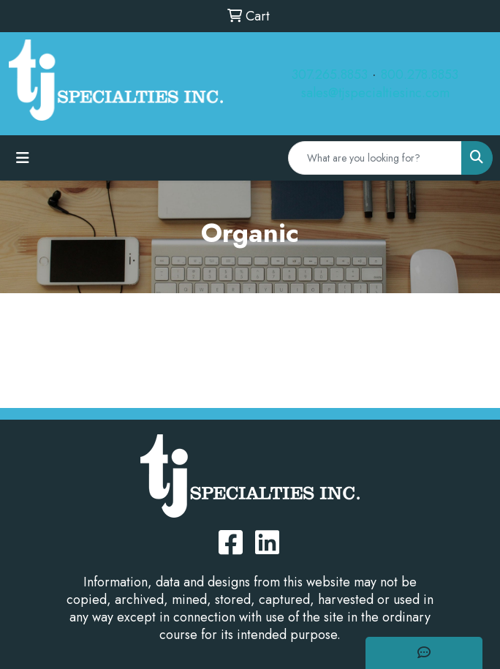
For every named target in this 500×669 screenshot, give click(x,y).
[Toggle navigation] (22, 158)
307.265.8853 (330, 74)
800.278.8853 (419, 74)
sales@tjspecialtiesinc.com (375, 92)
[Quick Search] (375, 158)
